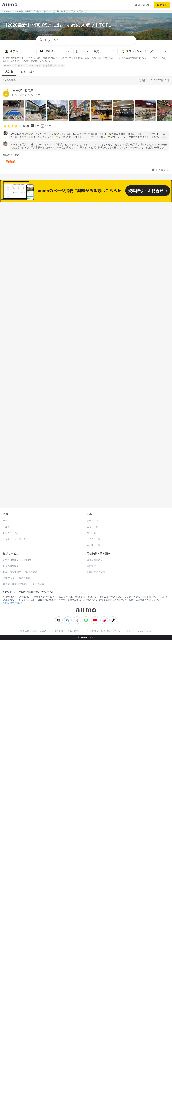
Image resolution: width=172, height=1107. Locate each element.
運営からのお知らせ (41, 811)
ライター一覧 (93, 718)
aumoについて (144, 811)
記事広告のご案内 (96, 752)
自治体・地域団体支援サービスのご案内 (23, 764)
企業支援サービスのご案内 (16, 758)
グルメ (6, 706)
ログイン (162, 4)
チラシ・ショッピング (14, 718)
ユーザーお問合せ (90, 811)
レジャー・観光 (11, 712)
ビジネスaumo (10, 745)
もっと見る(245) (86, 601)
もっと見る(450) (86, 543)
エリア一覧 (92, 706)
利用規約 (105, 811)
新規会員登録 (143, 4)
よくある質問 (72, 811)
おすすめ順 (27, 71)
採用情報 (58, 811)
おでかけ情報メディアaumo (17, 739)
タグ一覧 (91, 712)
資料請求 (91, 745)
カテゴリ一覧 (93, 724)
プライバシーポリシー (123, 811)
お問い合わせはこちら (14, 782)
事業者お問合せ (95, 739)
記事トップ (92, 700)
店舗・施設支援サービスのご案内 (20, 752)
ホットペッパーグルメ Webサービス (34, 678)
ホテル (6, 700)
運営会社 (24, 811)
